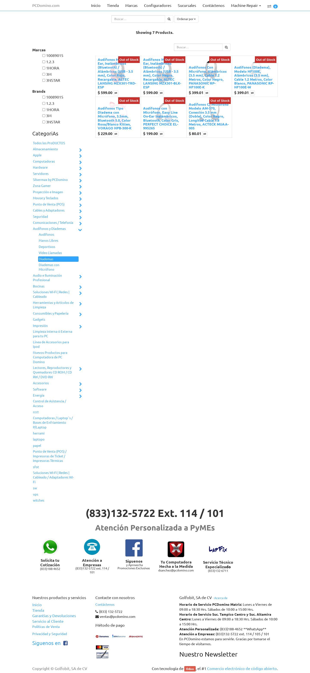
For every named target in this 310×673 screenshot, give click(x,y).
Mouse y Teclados (45, 198)
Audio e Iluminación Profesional (47, 278)
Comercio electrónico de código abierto (242, 668)
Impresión (40, 326)
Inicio (37, 604)
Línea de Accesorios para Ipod (51, 344)
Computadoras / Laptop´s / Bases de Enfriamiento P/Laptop (53, 422)
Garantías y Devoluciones (54, 615)
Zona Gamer (42, 186)
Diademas (46, 259)
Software (39, 389)
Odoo (190, 669)
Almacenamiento (45, 149)
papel (37, 445)
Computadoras (44, 161)
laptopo (39, 439)
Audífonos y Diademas (49, 229)
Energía (38, 395)
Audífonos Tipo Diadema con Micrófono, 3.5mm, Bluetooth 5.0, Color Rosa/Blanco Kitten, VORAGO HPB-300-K (115, 118)
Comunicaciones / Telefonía (53, 222)
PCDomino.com (46, 5)
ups (35, 494)
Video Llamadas (50, 253)
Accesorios (41, 383)
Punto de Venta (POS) (49, 204)
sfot (36, 467)
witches (38, 500)
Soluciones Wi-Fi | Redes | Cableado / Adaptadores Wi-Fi (53, 477)
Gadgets (39, 319)
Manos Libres (48, 240)
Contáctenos (105, 604)
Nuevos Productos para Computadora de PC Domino (50, 357)
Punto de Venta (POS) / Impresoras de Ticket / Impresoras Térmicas (50, 456)
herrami (39, 433)
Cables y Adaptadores (49, 210)
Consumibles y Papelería (50, 313)
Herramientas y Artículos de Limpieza (53, 305)
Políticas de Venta (46, 627)
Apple (37, 155)
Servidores (41, 174)
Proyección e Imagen (48, 192)
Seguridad (40, 216)
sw (35, 488)
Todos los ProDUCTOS (49, 143)
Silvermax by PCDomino (50, 180)
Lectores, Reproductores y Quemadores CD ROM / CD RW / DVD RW (52, 372)
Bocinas (39, 286)
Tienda (38, 610)
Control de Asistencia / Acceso (49, 403)
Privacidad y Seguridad (49, 634)
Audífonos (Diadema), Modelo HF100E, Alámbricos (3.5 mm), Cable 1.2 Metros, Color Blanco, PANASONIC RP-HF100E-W (254, 77)
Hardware (40, 167)
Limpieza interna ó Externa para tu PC (52, 334)
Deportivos (47, 247)
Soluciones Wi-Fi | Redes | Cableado (51, 294)
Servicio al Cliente (48, 621)
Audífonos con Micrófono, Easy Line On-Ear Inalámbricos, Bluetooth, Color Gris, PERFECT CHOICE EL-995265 (161, 118)
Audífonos (46, 234)
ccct (36, 412)
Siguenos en (46, 643)
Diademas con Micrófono (49, 267)
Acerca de (221, 598)
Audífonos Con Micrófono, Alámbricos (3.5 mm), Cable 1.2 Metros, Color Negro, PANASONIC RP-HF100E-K (208, 77)
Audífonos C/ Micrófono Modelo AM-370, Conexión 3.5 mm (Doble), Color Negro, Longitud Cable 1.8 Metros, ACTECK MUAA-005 (209, 116)
